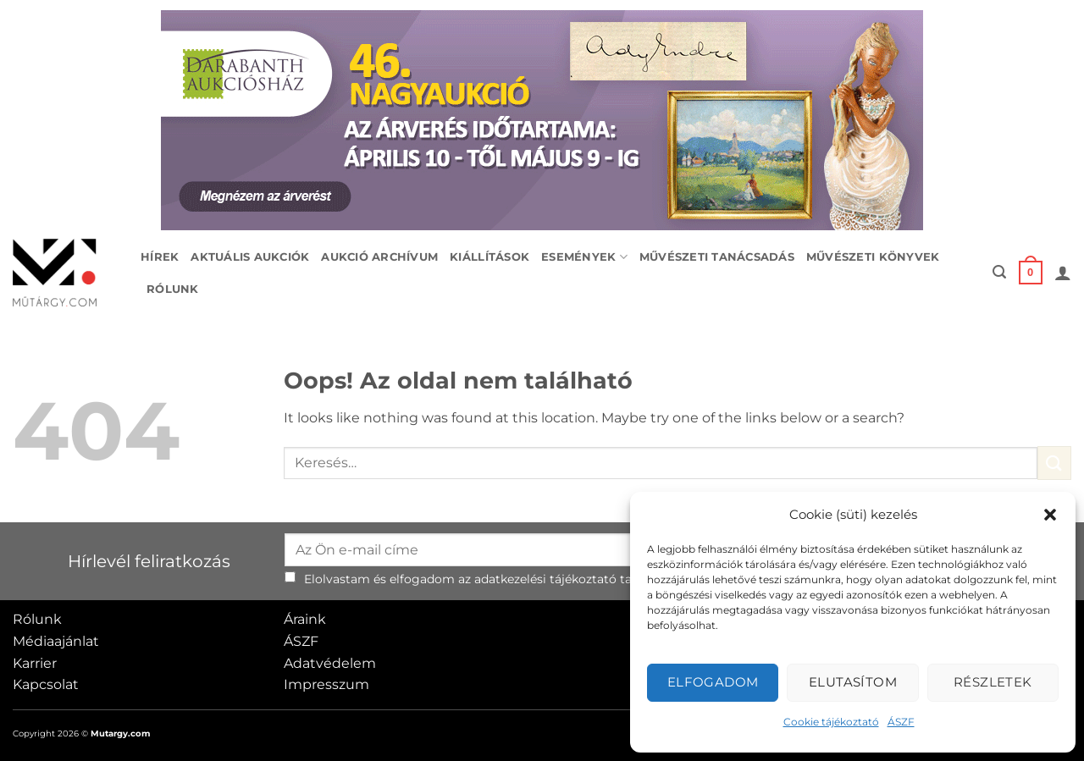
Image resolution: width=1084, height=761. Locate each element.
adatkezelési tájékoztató (545, 579)
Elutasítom (853, 682)
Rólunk (173, 289)
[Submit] (1054, 462)
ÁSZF (901, 721)
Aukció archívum (379, 257)
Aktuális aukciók (250, 257)
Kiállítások (489, 257)
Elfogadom (713, 682)
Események (584, 257)
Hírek (160, 257)
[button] (1050, 514)
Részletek (993, 682)
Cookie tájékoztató (831, 721)
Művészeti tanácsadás (716, 257)
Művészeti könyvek (872, 257)
